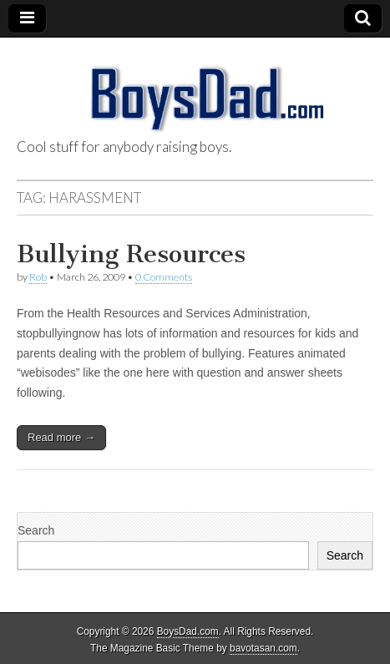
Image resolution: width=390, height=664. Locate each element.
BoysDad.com (188, 631)
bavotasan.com (263, 648)
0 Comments (163, 277)
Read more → (61, 437)
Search (36, 530)
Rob (38, 277)
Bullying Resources (131, 254)
